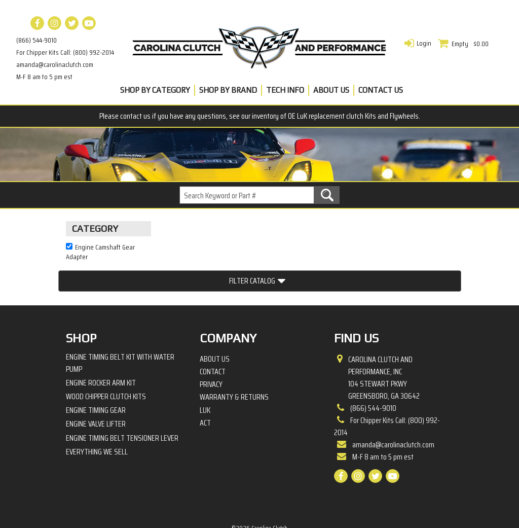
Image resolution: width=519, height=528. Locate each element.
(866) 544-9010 (36, 40)
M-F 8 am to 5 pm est (44, 76)
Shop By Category (155, 90)
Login (424, 43)
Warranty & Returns (234, 362)
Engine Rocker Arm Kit (101, 347)
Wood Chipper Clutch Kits (106, 361)
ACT (205, 388)
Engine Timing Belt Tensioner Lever (122, 402)
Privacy (211, 349)
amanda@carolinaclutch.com (54, 64)
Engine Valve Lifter (96, 388)
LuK (205, 375)
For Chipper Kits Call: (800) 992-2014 (65, 52)
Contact (213, 337)
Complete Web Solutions (285, 503)
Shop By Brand (228, 90)
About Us (331, 90)
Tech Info (285, 90)
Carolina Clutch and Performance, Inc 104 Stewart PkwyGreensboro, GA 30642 (384, 342)
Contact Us (380, 90)
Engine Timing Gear (96, 375)
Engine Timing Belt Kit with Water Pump (120, 327)
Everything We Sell (97, 416)
